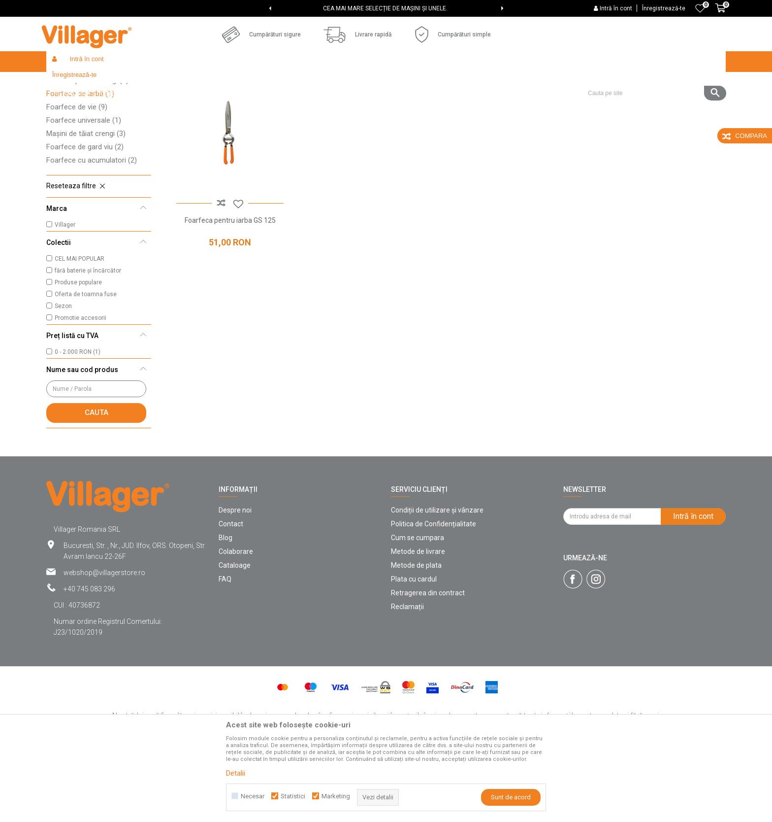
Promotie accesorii (80, 389)
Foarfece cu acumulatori (91, 232)
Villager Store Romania (78, 82)
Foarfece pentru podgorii (91, 139)
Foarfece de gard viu (85, 218)
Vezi (593, 101)
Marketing (336, 796)
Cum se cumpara (417, 610)
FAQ (225, 651)
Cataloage (235, 637)
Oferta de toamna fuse (86, 366)
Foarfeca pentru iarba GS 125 (228, 288)
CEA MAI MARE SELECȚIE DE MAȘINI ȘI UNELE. (385, 8)
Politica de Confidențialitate (433, 596)
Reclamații (407, 679)
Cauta (96, 484)
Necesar (252, 796)
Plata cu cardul (414, 651)
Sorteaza (493, 101)
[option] (386, 8)
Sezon (63, 378)
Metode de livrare (418, 623)
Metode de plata (416, 637)
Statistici (293, 796)
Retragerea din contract (428, 665)
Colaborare (236, 623)
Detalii (235, 773)
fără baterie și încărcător (88, 342)
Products (131, 82)
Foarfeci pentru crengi (87, 152)
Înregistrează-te (663, 8)
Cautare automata (436, 101)
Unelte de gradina (204, 82)
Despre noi (235, 582)
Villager (65, 296)
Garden (161, 82)
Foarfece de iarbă (80, 165)
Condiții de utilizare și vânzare (437, 582)
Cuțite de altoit (75, 125)
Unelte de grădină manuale (275, 82)
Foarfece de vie (76, 178)
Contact (231, 596)
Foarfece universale (83, 192)
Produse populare (78, 354)
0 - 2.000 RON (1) (77, 423)
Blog (225, 610)
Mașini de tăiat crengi (86, 205)
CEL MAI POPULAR (79, 330)
